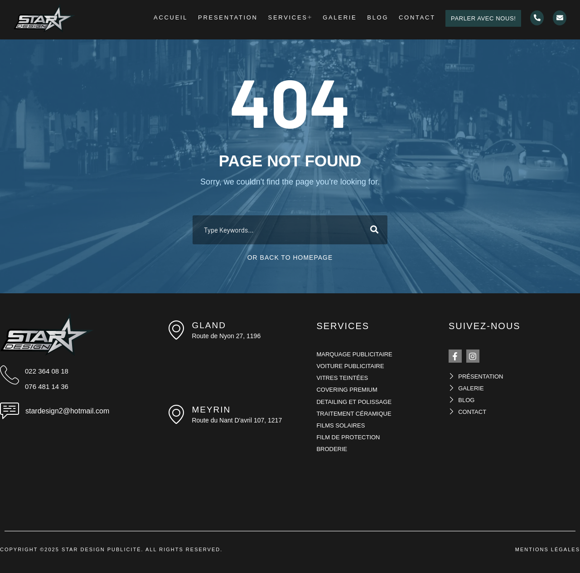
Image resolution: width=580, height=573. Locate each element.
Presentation (237, 18)
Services (296, 18)
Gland (209, 325)
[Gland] (176, 330)
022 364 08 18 (46, 371)
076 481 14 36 (46, 386)
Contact (412, 18)
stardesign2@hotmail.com (67, 411)
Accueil (184, 18)
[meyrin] (176, 414)
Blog (376, 18)
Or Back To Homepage (290, 257)
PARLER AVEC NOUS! (477, 18)
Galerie (342, 18)
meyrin (211, 409)
